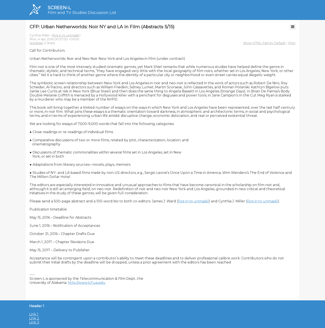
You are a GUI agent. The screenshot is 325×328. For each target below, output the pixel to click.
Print (291, 43)
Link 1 (33, 314)
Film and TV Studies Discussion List (82, 12)
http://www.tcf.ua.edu (86, 283)
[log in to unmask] (65, 35)
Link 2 (34, 318)
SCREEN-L (59, 7)
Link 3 (34, 322)
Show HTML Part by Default (264, 43)
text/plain (36, 43)
